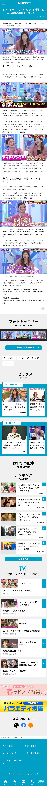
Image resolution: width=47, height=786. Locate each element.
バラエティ (8, 363)
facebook (23, 725)
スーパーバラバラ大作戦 (29, 358)
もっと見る (23, 559)
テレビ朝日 (9, 746)
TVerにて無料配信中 (25, 289)
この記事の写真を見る (23, 347)
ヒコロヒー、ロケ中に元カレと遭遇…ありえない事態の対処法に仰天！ (19, 737)
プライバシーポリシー (13, 763)
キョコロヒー (20, 26)
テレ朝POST (23, 3)
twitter (16, 725)
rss (30, 725)
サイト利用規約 (33, 753)
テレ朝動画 (31, 746)
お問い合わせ (10, 753)
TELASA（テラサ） (25, 291)
